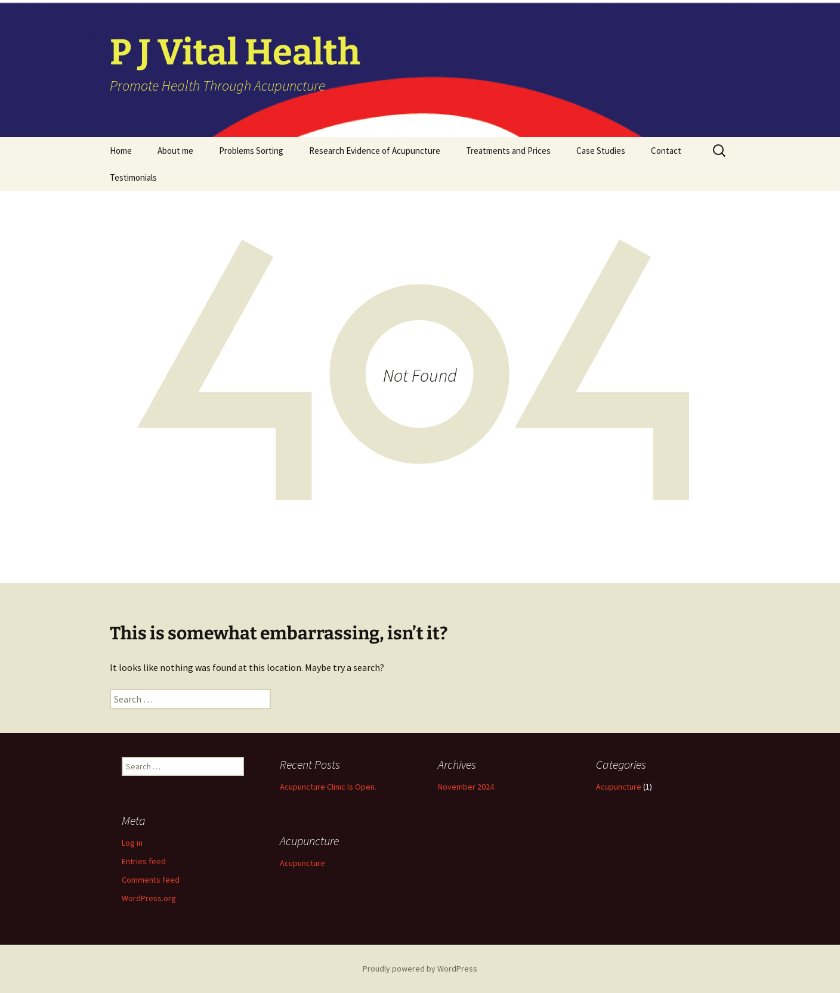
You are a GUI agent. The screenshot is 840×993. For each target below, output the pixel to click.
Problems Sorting (251, 150)
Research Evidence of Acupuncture (374, 150)
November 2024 (466, 786)
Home (121, 150)
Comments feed (151, 879)
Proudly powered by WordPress (420, 968)
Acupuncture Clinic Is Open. (328, 786)
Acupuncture (618, 786)
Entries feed (144, 861)
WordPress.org (149, 898)
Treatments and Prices (508, 150)
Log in (132, 842)
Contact (666, 150)
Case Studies (600, 150)
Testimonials (133, 177)
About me (175, 150)
